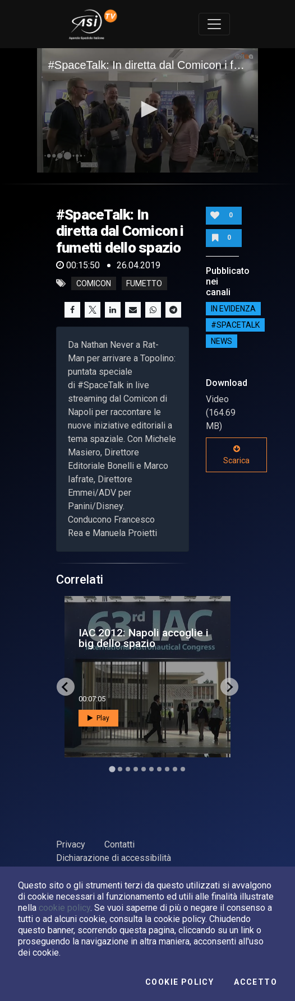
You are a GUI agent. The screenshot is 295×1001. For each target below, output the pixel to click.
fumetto (144, 283)
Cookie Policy (179, 982)
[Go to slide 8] (167, 769)
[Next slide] (229, 687)
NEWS (221, 341)
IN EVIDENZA (233, 308)
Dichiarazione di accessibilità (113, 858)
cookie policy (64, 907)
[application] (148, 110)
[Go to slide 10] (183, 769)
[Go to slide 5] (143, 769)
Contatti (119, 844)
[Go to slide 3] (128, 769)
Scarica (236, 455)
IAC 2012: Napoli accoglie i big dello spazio (144, 638)
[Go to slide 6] (151, 769)
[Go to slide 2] (120, 769)
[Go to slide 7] (159, 769)
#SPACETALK (235, 324)
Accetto (255, 982)
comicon (93, 283)
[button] (147, 109)
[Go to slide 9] (175, 769)
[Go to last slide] (66, 687)
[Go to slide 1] (112, 769)
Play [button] (98, 718)
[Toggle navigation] (214, 24)
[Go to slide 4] (135, 769)
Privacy (70, 844)
